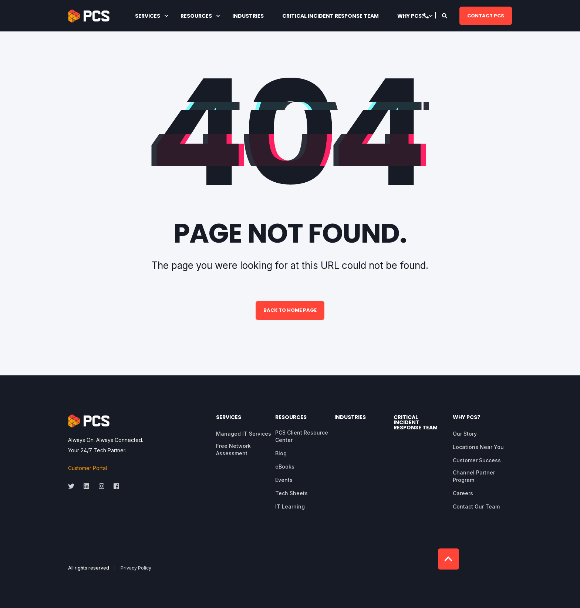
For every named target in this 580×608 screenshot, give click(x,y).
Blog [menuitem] (281, 453)
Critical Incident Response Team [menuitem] (416, 423)
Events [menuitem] (284, 480)
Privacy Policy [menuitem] (136, 568)
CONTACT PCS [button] (485, 15)
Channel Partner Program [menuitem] (474, 476)
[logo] (89, 421)
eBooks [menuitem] (284, 466)
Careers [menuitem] (463, 493)
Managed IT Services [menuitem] (243, 433)
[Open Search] (445, 15)
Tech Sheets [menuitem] (291, 493)
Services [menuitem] (228, 418)
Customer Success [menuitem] (477, 460)
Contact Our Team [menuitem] (476, 506)
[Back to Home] (89, 16)
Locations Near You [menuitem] (478, 447)
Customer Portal (87, 468)
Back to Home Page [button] (290, 310)
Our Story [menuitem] (465, 433)
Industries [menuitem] (350, 418)
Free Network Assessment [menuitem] (233, 449)
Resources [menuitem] (291, 418)
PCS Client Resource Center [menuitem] (301, 436)
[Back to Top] (448, 559)
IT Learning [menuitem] (290, 506)
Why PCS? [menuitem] (466, 418)
